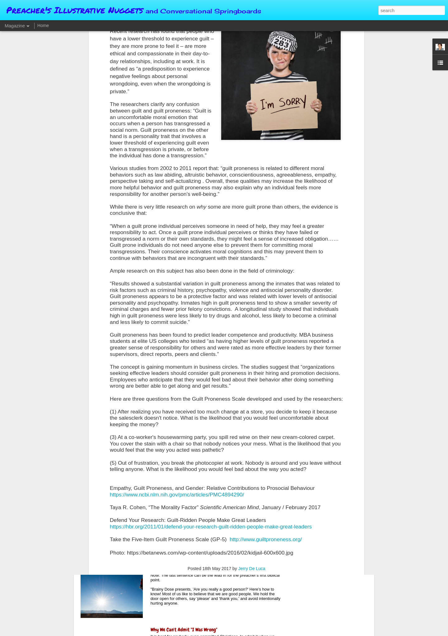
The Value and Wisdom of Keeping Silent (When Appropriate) (208, 488)
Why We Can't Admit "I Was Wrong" (184, 629)
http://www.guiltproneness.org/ (266, 468)
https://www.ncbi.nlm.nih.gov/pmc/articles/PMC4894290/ (177, 423)
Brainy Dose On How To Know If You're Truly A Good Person (208, 559)
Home (43, 25)
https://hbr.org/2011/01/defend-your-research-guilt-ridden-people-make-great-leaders (211, 455)
